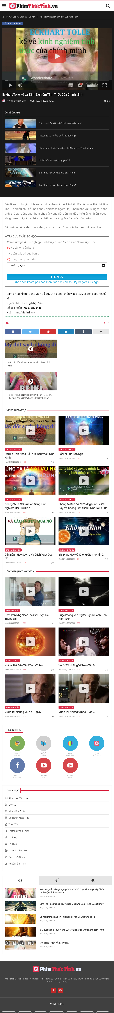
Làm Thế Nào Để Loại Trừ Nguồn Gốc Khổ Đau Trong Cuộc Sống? (71, 871)
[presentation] (20, 848)
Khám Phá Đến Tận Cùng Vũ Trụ (24, 633)
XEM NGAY (57, 277)
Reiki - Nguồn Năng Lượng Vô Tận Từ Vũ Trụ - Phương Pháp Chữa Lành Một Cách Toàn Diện (71, 859)
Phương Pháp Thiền (19, 798)
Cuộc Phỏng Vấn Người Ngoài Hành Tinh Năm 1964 (83, 584)
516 (107, 101)
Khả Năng (88, 982)
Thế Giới (42, 982)
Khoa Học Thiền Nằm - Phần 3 (54, 910)
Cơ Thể (73, 982)
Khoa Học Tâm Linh (19, 765)
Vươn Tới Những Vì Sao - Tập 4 (76, 679)
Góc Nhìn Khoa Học (19, 785)
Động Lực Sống (17, 824)
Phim (8, 17)
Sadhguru (10, 982)
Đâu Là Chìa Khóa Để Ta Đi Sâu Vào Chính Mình (29, 423)
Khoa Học (27, 982)
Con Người (58, 982)
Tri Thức (13, 811)
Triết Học (13, 804)
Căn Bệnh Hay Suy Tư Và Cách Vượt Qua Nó (29, 524)
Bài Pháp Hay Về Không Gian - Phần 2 (81, 522)
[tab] (20, 848)
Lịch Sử (12, 772)
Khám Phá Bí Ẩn (12, 578)
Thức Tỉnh (14, 791)
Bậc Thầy (104, 982)
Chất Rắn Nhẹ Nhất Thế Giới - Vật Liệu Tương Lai (27, 584)
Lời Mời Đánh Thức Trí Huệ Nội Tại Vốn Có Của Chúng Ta (67, 884)
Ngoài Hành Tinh (17, 831)
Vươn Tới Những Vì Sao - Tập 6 (76, 633)
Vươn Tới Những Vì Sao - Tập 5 (23, 679)
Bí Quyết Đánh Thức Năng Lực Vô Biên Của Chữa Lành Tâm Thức (71, 897)
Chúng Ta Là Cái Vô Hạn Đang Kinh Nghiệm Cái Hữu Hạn (25, 473)
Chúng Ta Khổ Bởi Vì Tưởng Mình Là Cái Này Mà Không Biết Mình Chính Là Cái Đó (83, 473)
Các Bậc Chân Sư (20, 17)
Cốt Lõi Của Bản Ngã (71, 421)
